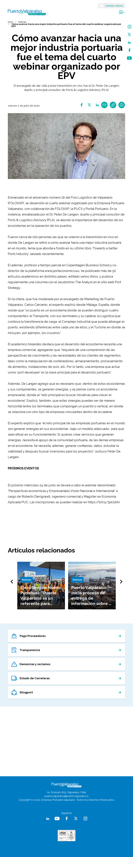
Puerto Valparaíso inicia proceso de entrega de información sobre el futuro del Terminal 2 (92, 598)
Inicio (10, 22)
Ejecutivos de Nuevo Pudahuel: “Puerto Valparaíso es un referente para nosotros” (40, 598)
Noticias (22, 22)
